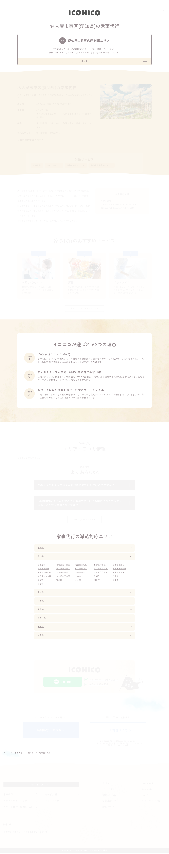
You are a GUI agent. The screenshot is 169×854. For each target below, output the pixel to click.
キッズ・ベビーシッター (16, 801)
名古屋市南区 (100, 566)
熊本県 (41, 602)
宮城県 (41, 594)
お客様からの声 (147, 784)
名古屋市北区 (119, 566)
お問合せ (16, 833)
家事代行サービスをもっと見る (84, 309)
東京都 (41, 611)
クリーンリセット (109, 790)
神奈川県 (42, 619)
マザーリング (52, 801)
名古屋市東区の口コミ (32, 140)
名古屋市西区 (44, 570)
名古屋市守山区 (101, 574)
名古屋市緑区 (119, 574)
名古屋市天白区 (63, 578)
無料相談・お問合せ (51, 731)
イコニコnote (147, 790)
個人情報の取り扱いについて (34, 833)
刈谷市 (97, 581)
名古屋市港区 (81, 574)
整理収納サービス (109, 808)
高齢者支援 (51, 795)
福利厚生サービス (109, 796)
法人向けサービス (109, 784)
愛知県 (41, 558)
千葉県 (41, 628)
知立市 (40, 585)
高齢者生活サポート (80, 166)
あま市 (78, 581)
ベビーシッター (56, 166)
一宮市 (78, 578)
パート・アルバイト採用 (151, 802)
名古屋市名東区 (45, 578)
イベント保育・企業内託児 (18, 808)
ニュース (145, 796)
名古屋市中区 (81, 570)
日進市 (116, 578)
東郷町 (59, 581)
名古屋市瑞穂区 (120, 570)
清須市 (40, 581)
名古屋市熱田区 (45, 574)
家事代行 (37, 166)
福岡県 (41, 549)
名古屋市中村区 (63, 570)
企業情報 (7, 833)
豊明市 (97, 578)
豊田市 (116, 581)
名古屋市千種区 (63, 566)
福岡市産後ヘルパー (109, 802)
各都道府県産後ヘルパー (108, 166)
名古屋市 (41, 566)
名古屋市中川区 (63, 574)
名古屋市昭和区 (101, 570)
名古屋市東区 (81, 566)
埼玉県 (41, 637)
